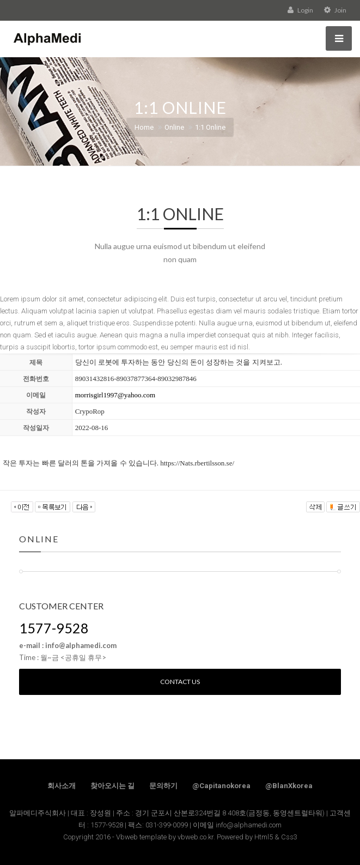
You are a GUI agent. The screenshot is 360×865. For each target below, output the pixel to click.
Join (335, 10)
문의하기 (163, 786)
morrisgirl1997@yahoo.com (115, 395)
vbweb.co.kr (195, 837)
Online (174, 127)
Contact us (180, 682)
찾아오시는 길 (112, 786)
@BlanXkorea (289, 786)
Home (144, 127)
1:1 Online (210, 127)
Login (300, 10)
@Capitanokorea (221, 786)
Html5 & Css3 (275, 837)
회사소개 (61, 786)
